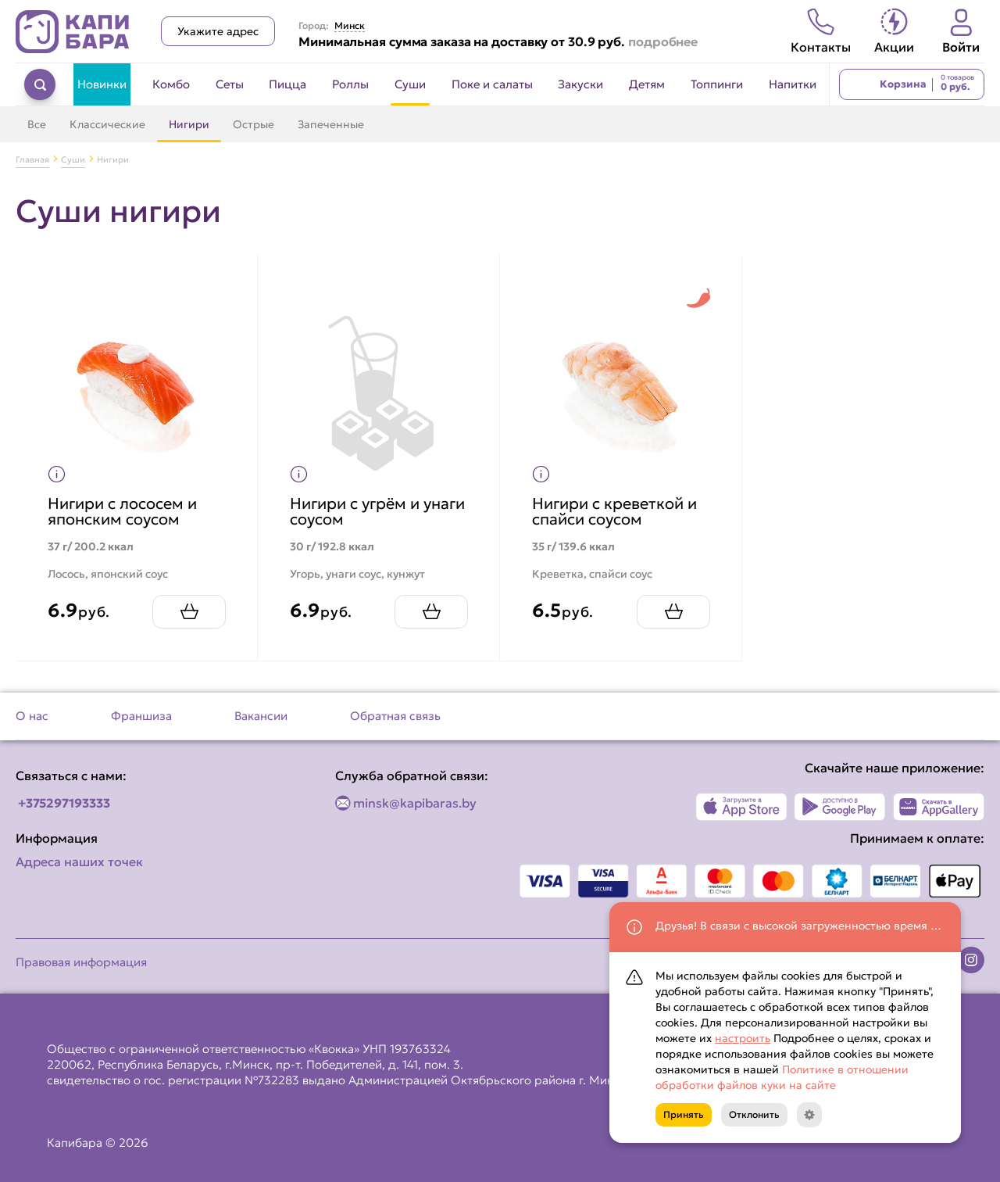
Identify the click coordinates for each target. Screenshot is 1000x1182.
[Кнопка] (809, 1114)
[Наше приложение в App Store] (742, 807)
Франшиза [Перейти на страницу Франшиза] (141, 715)
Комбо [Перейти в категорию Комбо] (171, 84)
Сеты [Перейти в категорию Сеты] (230, 84)
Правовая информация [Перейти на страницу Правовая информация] (81, 962)
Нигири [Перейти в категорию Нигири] (189, 124)
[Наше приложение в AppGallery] (938, 807)
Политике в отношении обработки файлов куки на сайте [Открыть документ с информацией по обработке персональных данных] (782, 1077)
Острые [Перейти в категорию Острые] (253, 124)
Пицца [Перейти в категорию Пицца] (287, 84)
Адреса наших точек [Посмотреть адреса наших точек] (79, 861)
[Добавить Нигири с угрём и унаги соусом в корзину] (431, 612)
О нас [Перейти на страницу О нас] (32, 715)
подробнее (663, 41)
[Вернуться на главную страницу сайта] (73, 31)
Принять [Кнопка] (683, 1114)
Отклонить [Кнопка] (754, 1114)
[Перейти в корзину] (911, 84)
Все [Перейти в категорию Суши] (36, 124)
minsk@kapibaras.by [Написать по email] (415, 803)
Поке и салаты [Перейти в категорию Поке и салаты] (492, 84)
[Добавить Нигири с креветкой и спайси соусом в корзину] (673, 612)
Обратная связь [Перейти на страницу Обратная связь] (395, 715)
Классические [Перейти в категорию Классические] (107, 124)
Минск (349, 25)
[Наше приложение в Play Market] (840, 807)
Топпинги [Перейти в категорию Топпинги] (717, 84)
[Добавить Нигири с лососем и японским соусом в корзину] (189, 612)
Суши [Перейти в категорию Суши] (410, 84)
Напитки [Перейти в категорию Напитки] (792, 84)
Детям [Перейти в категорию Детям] (647, 84)
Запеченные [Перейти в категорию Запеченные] (331, 124)
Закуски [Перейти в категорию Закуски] (580, 84)
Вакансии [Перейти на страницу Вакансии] (261, 715)
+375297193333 (64, 803)
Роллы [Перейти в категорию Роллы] (350, 84)
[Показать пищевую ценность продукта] (57, 474)
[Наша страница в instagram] (971, 960)
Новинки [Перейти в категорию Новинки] (102, 84)
